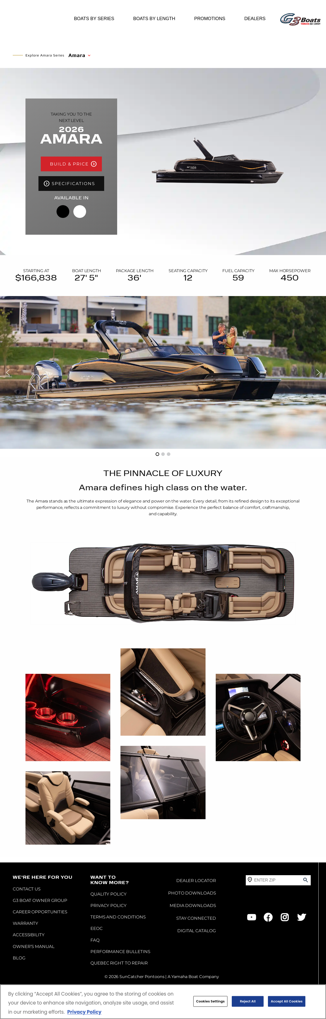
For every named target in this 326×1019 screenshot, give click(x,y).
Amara (77, 55)
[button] (8, 372)
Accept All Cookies (287, 1001)
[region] (163, 1001)
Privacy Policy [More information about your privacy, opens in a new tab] (84, 1012)
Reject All (248, 1001)
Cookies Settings (210, 1001)
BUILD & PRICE (69, 163)
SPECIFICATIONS (73, 192)
